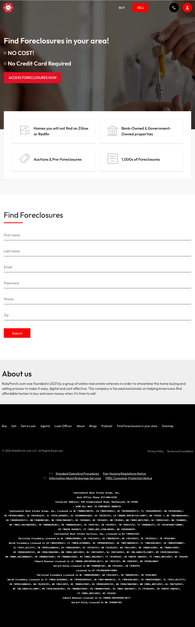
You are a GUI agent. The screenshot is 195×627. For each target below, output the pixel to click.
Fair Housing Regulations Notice (124, 473)
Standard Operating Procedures (77, 473)
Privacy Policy (156, 451)
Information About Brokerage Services (75, 478)
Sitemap (167, 426)
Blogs (93, 426)
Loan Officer (63, 426)
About (81, 426)
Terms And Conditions (180, 451)
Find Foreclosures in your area (137, 426)
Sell (140, 8)
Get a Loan (28, 426)
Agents (45, 426)
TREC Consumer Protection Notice (128, 478)
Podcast (106, 426)
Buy (122, 8)
